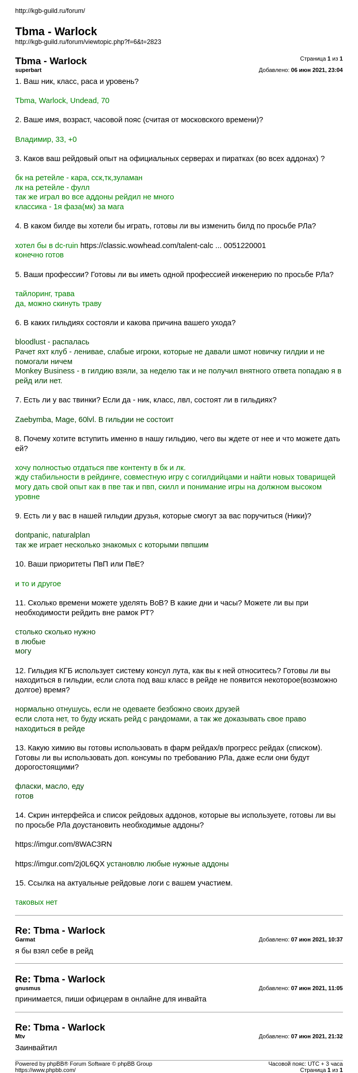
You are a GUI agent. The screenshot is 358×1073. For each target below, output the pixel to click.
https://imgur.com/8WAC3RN (63, 844)
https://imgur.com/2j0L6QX (60, 864)
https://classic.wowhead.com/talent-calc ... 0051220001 (173, 245)
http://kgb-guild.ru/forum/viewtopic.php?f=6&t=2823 (88, 42)
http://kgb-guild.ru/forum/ (50, 11)
